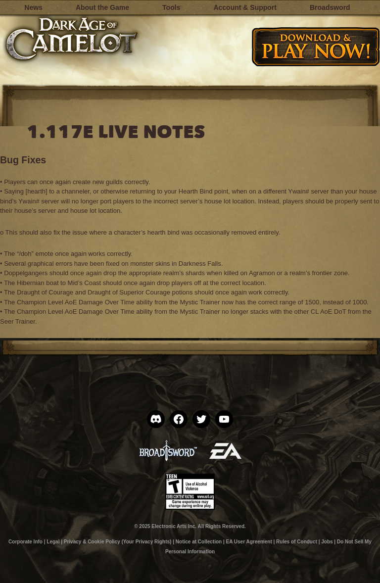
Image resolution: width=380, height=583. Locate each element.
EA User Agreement (249, 541)
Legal (53, 541)
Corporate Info (25, 541)
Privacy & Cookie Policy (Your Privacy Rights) (118, 541)
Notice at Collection (199, 541)
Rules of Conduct (296, 541)
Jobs (326, 541)
